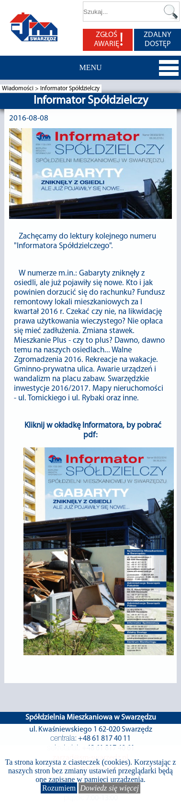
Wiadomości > (21, 88)
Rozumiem (59, 788)
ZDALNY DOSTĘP (157, 39)
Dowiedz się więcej (109, 788)
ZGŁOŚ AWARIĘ (109, 40)
